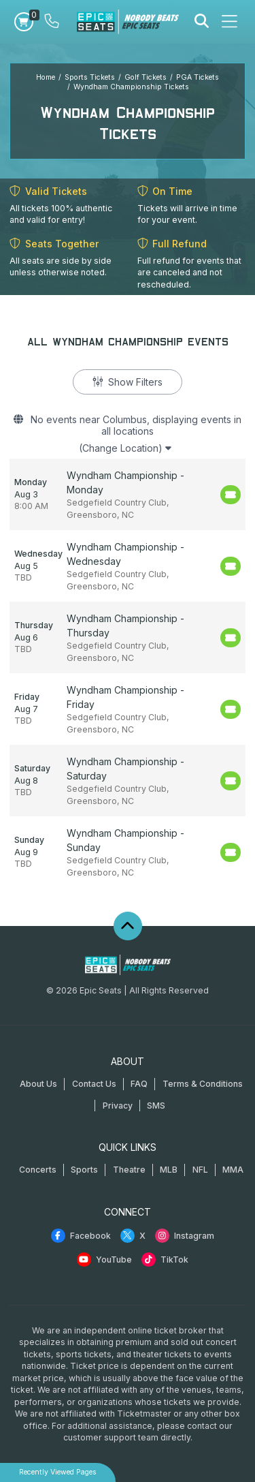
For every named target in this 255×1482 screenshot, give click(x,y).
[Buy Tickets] (230, 494)
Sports (84, 1169)
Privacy (118, 1105)
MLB (168, 1169)
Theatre (129, 1169)
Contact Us (94, 1084)
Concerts (37, 1169)
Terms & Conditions (203, 1084)
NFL (200, 1169)
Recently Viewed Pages (58, 1472)
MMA (232, 1169)
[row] (127, 494)
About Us (38, 1084)
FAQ (139, 1084)
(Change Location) (125, 448)
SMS (156, 1105)
